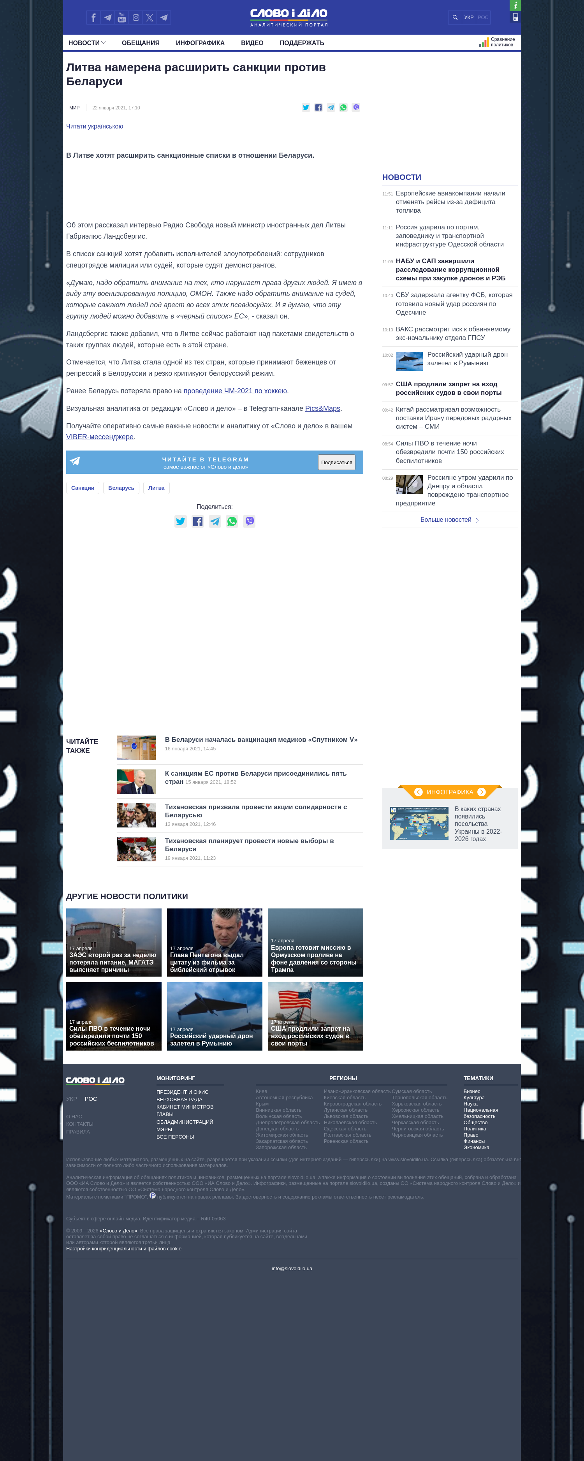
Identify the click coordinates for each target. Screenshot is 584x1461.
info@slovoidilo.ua (292, 1451)
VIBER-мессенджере (100, 619)
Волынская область (279, 1298)
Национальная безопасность (481, 1295)
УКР (469, 17)
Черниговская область (418, 1311)
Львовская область (346, 1298)
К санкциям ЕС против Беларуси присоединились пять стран (261, 960)
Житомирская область (282, 1317)
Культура (474, 1280)
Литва (156, 670)
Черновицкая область (417, 1317)
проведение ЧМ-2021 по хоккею (235, 573)
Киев (261, 1273)
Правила (78, 1314)
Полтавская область (347, 1317)
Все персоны (175, 1319)
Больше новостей (449, 519)
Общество (476, 1305)
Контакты (79, 1307)
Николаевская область (350, 1305)
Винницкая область (278, 1292)
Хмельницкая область (417, 1298)
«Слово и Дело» (118, 1413)
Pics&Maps (322, 591)
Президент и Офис (183, 1274)
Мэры (164, 1312)
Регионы (343, 1261)
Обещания (141, 43)
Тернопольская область (419, 1280)
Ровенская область (346, 1323)
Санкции (82, 670)
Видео (252, 43)
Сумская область (412, 1273)
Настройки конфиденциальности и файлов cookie (123, 1431)
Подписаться (336, 645)
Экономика (476, 1330)
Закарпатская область (282, 1323)
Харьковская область (417, 1286)
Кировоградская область (353, 1286)
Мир (74, 108)
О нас (74, 1299)
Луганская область (346, 1292)
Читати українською (94, 126)
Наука (471, 1286)
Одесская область (345, 1311)
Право (471, 1317)
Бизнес (472, 1273)
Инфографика (200, 43)
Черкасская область (415, 1305)
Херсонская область (416, 1292)
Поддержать (302, 43)
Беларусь (121, 670)
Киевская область (345, 1280)
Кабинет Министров (185, 1289)
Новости (87, 43)
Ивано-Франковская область (357, 1273)
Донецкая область (277, 1311)
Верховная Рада (179, 1282)
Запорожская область (281, 1330)
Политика (475, 1311)
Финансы (474, 1323)
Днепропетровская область (288, 1305)
